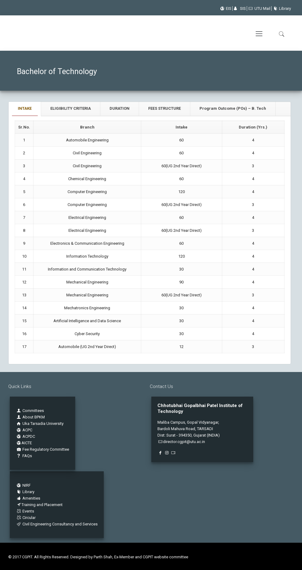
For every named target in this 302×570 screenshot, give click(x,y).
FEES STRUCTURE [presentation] (164, 108)
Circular (26, 517)
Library (281, 8)
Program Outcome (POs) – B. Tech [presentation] (232, 108)
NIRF (26, 485)
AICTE (24, 443)
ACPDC (25, 436)
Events (25, 511)
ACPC (24, 430)
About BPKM (33, 417)
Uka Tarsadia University (40, 423)
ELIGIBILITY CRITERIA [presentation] (70, 108)
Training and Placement (39, 504)
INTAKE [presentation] (25, 108)
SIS (240, 8)
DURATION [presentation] (120, 108)
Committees (33, 410)
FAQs (24, 455)
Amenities (28, 498)
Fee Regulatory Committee (42, 449)
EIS (225, 8)
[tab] (25, 109)
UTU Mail (259, 8)
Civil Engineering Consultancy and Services (57, 524)
